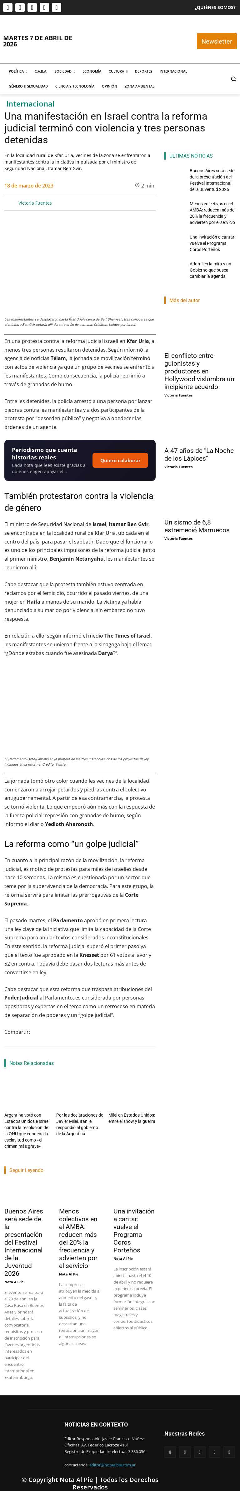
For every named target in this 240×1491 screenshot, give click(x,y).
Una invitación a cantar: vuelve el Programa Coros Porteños (134, 1224)
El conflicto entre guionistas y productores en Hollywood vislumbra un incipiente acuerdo (199, 357)
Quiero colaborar (120, 460)
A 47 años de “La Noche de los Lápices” (199, 440)
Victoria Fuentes (35, 203)
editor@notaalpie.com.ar (112, 1458)
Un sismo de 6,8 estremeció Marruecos (197, 512)
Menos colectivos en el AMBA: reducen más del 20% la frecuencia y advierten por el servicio (78, 1232)
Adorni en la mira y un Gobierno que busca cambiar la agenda (208, 257)
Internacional (30, 104)
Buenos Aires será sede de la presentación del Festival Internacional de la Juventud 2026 (23, 1236)
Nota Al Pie (14, 1275)
